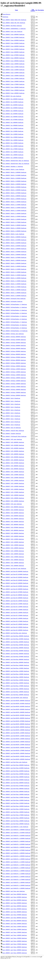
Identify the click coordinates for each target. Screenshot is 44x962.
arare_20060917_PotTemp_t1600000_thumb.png (14, 383)
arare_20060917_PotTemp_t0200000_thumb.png (14, 342)
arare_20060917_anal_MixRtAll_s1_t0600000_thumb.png (16, 847)
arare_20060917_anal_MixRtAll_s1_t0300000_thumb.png (16, 838)
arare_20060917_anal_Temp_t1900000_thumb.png (15, 950)
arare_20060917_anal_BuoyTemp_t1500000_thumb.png (16, 809)
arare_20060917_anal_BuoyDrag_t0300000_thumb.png (16, 644)
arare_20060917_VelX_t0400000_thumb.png (13, 454)
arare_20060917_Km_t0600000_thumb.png (13, 116)
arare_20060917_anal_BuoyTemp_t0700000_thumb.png (16, 785)
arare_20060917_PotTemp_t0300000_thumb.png (14, 345)
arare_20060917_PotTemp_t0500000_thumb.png (14, 351)
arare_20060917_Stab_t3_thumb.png (11, 407)
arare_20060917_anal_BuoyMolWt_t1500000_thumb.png (16, 744)
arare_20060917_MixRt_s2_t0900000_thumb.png (14, 198)
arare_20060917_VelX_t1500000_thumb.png (13, 486)
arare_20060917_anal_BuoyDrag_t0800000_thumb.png (16, 659)
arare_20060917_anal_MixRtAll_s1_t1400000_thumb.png (16, 870)
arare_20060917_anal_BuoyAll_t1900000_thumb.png (15, 627)
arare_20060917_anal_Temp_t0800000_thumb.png (15, 917)
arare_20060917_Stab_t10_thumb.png (12, 427)
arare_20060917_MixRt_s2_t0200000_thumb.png (14, 178)
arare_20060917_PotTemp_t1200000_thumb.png (14, 372)
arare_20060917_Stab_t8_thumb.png (11, 421)
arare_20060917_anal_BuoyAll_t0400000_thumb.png (15, 583)
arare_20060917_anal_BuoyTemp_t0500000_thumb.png (16, 779)
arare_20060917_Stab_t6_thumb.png (11, 416)
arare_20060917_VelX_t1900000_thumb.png (13, 498)
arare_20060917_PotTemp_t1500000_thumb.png (14, 380)
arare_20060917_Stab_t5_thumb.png (11, 413)
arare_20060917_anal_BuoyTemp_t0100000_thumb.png (16, 768)
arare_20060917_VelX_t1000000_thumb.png (13, 471)
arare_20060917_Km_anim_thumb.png (12, 96)
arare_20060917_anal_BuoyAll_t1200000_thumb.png (15, 606)
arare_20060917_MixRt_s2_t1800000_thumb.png (14, 225)
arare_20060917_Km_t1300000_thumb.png (13, 137)
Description (41, 10)
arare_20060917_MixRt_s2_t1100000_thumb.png (14, 204)
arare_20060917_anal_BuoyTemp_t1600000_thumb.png (16, 812)
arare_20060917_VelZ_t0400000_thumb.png (13, 518)
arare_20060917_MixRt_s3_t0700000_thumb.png (14, 257)
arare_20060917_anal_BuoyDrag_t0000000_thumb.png (16, 636)
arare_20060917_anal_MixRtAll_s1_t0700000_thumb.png (16, 850)
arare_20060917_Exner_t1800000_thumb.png (13, 87)
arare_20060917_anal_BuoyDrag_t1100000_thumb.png (16, 668)
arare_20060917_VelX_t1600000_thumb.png (13, 489)
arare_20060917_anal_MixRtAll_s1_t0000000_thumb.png (16, 829)
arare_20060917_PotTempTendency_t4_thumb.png (15, 313)
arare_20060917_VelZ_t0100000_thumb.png (13, 509)
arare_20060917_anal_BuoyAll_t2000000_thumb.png (15, 630)
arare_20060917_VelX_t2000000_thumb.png (13, 501)
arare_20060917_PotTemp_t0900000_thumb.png (14, 363)
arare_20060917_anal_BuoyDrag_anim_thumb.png (15, 633)
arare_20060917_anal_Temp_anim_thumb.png (14, 891)
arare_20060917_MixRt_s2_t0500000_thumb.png (14, 187)
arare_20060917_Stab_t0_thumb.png (11, 398)
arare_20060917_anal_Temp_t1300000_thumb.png (15, 932)
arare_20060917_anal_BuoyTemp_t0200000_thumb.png (16, 771)
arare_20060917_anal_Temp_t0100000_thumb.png (15, 897)
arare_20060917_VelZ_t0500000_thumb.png (13, 521)
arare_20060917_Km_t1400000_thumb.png (13, 140)
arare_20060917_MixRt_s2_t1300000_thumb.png (14, 210)
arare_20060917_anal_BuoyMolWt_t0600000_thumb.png (16, 718)
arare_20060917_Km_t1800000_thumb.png (13, 151)
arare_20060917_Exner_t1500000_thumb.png (13, 78)
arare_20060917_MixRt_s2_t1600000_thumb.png (14, 219)
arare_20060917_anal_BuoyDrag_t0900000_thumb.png (16, 662)
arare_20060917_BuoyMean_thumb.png (12, 25)
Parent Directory (6, 14)
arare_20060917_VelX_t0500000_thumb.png (13, 457)
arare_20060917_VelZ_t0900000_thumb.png (13, 533)
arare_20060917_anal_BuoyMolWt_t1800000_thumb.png (16, 753)
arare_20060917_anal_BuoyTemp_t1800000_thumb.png (16, 818)
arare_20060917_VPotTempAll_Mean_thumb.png (14, 436)
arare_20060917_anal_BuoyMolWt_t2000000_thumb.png (16, 759)
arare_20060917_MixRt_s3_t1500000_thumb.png (14, 281)
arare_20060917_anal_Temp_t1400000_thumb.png (15, 935)
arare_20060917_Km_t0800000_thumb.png (13, 122)
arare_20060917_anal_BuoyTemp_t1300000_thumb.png (16, 803)
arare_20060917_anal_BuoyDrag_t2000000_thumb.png (16, 694)
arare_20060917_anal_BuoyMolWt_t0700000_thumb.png (16, 721)
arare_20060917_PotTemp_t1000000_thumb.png (14, 366)
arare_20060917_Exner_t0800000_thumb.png (13, 58)
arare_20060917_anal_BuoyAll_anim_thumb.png (14, 568)
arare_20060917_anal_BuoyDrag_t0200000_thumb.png (16, 641)
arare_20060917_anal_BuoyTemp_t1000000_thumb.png (16, 794)
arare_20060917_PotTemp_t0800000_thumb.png (14, 360)
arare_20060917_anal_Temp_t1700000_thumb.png (15, 944)
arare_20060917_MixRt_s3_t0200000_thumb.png (14, 242)
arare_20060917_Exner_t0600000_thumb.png (13, 52)
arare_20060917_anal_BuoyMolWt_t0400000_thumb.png (16, 712)
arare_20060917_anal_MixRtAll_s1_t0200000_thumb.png (16, 835)
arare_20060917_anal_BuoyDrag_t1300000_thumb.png (16, 674)
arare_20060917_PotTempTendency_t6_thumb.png (15, 319)
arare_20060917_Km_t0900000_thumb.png (13, 125)
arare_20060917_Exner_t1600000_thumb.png (13, 81)
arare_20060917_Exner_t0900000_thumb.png (13, 60)
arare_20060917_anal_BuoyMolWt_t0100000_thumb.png (16, 703)
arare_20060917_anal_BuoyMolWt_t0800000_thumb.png (16, 724)
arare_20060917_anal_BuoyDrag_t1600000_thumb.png (16, 683)
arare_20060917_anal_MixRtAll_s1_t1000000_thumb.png (16, 859)
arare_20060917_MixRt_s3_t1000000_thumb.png (14, 266)
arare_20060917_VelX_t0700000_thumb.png (13, 462)
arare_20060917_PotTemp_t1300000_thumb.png (14, 374)
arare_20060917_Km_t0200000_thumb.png (13, 104)
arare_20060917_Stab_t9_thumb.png (11, 424)
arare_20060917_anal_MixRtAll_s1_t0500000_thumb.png (16, 844)
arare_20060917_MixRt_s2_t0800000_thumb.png (14, 195)
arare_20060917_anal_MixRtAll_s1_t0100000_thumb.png (16, 832)
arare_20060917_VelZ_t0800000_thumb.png (13, 530)
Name (16, 10)
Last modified (33, 10)
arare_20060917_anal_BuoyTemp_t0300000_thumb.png (16, 774)
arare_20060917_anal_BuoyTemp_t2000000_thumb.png (16, 823)
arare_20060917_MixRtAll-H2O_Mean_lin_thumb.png (16, 160)
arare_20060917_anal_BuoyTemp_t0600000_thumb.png (16, 782)
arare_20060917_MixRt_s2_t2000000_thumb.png (14, 231)
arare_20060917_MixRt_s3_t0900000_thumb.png (14, 263)
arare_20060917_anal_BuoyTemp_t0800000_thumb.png (16, 788)
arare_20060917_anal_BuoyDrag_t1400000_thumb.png (16, 677)
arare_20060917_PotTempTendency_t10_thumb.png (15, 330)
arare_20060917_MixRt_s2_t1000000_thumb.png (14, 201)
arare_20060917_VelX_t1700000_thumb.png (13, 492)
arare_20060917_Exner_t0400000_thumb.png (13, 46)
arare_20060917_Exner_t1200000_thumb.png (13, 69)
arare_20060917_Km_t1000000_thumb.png (13, 128)
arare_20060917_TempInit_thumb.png (12, 433)
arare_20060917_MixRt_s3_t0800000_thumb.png (14, 260)
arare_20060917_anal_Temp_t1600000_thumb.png (15, 941)
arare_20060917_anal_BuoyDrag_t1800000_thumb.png (16, 688)
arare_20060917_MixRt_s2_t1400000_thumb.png (14, 213)
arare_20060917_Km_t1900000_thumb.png (13, 154)
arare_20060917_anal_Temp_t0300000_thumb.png (15, 903)
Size (36, 10)
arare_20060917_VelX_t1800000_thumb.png (13, 495)
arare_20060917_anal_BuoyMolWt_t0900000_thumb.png (16, 727)
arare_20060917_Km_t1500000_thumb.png (13, 143)
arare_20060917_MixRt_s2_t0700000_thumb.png (14, 193)
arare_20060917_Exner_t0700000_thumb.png (13, 55)
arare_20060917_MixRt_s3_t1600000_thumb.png (14, 283)
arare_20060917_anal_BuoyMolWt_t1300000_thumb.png (16, 738)
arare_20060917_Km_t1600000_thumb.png (13, 146)
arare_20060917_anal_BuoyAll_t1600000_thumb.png (15, 618)
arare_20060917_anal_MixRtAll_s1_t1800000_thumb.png (16, 882)
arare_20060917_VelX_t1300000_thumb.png (13, 480)
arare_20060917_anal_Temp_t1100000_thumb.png (15, 926)
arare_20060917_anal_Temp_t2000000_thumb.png (15, 952)
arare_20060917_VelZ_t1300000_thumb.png (13, 545)
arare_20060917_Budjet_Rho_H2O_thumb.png (14, 22)
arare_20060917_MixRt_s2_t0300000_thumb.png (14, 181)
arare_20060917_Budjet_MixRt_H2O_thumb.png (14, 19)
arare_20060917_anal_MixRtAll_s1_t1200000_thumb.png (16, 864)
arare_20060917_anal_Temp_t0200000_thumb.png (15, 900)
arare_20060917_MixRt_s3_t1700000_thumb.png (14, 286)
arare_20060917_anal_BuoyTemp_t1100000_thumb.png (16, 797)
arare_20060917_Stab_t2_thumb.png (11, 404)
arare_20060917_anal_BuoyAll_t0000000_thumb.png (15, 571)
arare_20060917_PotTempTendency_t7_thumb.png (15, 322)
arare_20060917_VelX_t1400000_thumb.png (13, 483)
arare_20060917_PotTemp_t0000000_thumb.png (14, 336)
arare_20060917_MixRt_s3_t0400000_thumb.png (14, 248)
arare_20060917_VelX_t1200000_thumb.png (13, 477)
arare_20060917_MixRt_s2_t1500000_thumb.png (14, 216)
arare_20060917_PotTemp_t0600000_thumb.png (14, 354)
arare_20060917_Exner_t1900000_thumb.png (13, 90)
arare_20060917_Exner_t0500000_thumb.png (13, 49)
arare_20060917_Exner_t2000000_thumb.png (13, 93)
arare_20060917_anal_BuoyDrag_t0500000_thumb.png (16, 650)
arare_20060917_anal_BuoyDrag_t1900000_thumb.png (16, 691)
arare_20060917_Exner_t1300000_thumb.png (13, 72)
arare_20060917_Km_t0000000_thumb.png (13, 99)
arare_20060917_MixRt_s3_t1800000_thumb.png (14, 289)
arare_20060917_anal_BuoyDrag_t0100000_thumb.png (16, 639)
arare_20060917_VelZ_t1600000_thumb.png (13, 553)
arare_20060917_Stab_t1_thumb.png (11, 401)
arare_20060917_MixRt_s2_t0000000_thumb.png (14, 172)
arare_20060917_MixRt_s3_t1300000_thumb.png (14, 275)
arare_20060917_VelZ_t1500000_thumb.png (13, 550)
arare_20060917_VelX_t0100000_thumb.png (13, 445)
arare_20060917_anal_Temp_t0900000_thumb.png (15, 920)
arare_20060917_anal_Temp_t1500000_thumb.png (15, 938)
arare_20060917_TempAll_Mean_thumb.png (13, 430)
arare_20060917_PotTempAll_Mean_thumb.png (14, 298)
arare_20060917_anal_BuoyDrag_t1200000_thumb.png (16, 671)
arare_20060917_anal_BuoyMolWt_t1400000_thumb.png (16, 741)
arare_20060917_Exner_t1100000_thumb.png (13, 66)
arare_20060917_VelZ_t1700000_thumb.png (13, 556)
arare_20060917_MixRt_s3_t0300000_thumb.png (14, 245)
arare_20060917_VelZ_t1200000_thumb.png (13, 542)
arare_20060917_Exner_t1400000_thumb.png (13, 75)
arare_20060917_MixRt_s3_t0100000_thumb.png (14, 239)
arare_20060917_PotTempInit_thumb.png (12, 301)
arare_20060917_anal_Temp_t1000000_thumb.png (15, 923)
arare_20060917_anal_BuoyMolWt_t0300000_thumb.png (16, 709)
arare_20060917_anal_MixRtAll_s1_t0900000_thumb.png (16, 856)
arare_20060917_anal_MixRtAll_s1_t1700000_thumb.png (16, 879)
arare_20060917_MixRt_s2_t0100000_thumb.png (14, 175)
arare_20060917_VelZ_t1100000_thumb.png (13, 539)
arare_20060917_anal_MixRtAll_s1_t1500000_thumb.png (16, 873)
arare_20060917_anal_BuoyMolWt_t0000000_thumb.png (16, 700)
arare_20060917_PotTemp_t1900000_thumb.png (14, 392)
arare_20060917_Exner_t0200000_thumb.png (13, 40)
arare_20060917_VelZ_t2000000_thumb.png (13, 565)
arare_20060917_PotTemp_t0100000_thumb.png (14, 339)
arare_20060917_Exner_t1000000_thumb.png (13, 63)
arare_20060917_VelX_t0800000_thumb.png (13, 465)
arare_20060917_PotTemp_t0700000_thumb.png (14, 357)
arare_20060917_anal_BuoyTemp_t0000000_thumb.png (16, 765)
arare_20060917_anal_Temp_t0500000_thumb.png (15, 908)
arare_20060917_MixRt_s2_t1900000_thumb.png (14, 228)
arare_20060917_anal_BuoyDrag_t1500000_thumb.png (16, 680)
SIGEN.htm (5, 16)
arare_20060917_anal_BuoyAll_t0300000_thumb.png (15, 580)
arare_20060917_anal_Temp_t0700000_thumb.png (15, 914)
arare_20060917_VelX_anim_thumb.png (12, 439)
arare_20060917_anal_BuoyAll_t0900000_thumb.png (15, 597)
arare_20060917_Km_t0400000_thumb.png (13, 110)
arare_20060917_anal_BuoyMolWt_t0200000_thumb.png (16, 706)
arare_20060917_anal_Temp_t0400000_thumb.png (15, 906)
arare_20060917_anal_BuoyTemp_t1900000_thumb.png (16, 820)
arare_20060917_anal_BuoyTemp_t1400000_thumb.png (16, 806)
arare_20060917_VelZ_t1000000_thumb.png (13, 536)
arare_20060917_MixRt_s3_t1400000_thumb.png (14, 278)
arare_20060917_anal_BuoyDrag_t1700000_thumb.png (16, 685)
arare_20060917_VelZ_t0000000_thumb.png (13, 506)
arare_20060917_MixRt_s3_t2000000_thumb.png (14, 295)
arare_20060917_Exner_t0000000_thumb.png (13, 34)
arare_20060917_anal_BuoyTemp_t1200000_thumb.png (16, 800)
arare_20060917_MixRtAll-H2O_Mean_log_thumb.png (16, 163)
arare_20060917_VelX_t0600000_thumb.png (13, 460)
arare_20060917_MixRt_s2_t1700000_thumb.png (14, 222)
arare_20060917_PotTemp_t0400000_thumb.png (14, 348)
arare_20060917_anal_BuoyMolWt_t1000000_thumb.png (16, 729)
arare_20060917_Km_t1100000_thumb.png (13, 131)
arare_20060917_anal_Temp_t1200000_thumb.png (15, 929)
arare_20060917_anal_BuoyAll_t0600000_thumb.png (15, 589)
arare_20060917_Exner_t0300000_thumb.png (13, 43)
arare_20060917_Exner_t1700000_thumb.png (13, 84)
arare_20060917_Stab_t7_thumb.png (11, 418)
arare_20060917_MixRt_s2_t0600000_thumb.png (14, 190)
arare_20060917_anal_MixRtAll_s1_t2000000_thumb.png (16, 888)
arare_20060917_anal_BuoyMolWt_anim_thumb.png (15, 697)
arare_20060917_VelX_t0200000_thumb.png (13, 448)
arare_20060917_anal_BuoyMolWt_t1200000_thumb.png (16, 735)
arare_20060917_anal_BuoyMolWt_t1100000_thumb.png (16, 732)
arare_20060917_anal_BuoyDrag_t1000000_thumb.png (16, 665)
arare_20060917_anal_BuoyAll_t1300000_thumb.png (15, 609)
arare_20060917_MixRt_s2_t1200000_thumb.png (14, 207)
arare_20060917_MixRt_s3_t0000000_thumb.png (14, 237)
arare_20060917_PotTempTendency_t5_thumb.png (15, 316)
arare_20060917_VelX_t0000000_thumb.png (13, 442)
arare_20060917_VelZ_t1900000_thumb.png (13, 562)
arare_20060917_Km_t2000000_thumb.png (13, 157)
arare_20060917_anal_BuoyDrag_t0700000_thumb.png (16, 656)
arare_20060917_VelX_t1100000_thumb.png (13, 474)
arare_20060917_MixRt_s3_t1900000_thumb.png (14, 292)
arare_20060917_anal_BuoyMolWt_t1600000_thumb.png (16, 747)
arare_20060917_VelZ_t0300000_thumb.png (13, 515)
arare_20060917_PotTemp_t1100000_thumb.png (14, 369)
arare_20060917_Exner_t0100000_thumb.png (13, 37)
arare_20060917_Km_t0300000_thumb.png (13, 107)
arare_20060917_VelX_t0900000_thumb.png (13, 468)
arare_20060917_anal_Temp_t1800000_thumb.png (15, 947)
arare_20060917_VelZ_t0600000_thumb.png (13, 524)
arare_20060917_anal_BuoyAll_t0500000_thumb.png (15, 586)
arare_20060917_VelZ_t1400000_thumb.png (13, 548)
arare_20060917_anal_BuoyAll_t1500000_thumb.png (15, 615)
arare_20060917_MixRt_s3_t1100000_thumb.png (14, 269)
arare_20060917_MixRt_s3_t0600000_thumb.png (14, 254)
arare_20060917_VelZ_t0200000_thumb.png (13, 512)
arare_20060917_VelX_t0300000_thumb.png (13, 451)
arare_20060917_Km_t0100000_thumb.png (13, 102)
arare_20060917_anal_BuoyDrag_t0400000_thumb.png (16, 647)
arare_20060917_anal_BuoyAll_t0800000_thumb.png (15, 595)
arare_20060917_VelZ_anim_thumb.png (12, 504)
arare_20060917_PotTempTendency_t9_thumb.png (15, 327)
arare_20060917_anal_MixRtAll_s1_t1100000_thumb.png (16, 862)
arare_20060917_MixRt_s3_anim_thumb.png (13, 234)
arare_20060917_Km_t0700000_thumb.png (13, 119)
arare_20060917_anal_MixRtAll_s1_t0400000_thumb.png (16, 841)
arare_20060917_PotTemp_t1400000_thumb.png (14, 377)
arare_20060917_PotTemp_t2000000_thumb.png (14, 395)
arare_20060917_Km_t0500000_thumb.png (13, 113)
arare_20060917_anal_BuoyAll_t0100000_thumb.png (15, 574)
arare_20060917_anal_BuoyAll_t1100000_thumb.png (15, 603)
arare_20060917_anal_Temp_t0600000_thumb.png (15, 911)
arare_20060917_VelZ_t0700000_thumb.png (13, 527)
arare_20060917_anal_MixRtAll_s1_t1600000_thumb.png (16, 876)
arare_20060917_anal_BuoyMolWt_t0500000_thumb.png (16, 715)
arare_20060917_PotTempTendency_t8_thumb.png (15, 325)
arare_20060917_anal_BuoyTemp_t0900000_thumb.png (16, 791)
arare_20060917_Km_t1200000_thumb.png (13, 134)
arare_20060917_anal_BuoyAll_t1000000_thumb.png (15, 600)
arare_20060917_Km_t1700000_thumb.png (13, 149)
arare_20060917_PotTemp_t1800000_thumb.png (14, 389)
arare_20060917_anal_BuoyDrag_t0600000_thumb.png (16, 653)
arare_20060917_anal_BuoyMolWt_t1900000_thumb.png (16, 756)
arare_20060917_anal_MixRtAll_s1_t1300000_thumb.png (16, 867)
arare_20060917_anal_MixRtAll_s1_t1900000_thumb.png (16, 885)
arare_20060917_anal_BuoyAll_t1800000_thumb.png (15, 624)
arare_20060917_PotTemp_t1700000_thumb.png (14, 386)
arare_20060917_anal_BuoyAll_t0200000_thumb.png (15, 577)
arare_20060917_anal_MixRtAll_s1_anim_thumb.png (15, 826)
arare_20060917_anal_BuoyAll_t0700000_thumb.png (15, 592)
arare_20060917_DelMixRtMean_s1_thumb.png (14, 28)
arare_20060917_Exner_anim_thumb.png (12, 31)
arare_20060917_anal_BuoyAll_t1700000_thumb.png (15, 621)
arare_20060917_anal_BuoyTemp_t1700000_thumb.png (16, 815)
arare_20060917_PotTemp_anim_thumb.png (13, 333)
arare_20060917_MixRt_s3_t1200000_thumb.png (14, 272)
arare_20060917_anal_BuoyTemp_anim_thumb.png (15, 762)
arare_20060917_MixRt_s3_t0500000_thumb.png (14, 251)
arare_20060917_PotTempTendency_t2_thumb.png (15, 307)
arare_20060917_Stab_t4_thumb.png (11, 410)
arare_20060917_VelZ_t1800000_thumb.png (13, 559)
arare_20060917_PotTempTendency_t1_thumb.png (15, 304)
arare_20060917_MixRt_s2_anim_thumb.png (13, 169)
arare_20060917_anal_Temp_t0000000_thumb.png (15, 894)
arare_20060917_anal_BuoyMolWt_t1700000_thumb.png (16, 750)
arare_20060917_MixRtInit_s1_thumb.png (13, 166)
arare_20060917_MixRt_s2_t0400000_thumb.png (14, 184)
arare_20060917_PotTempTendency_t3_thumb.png (15, 310)
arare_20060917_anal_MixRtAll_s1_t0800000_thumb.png (16, 853)
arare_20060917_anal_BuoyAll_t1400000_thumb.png (15, 612)
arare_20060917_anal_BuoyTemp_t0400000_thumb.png (16, 776)
